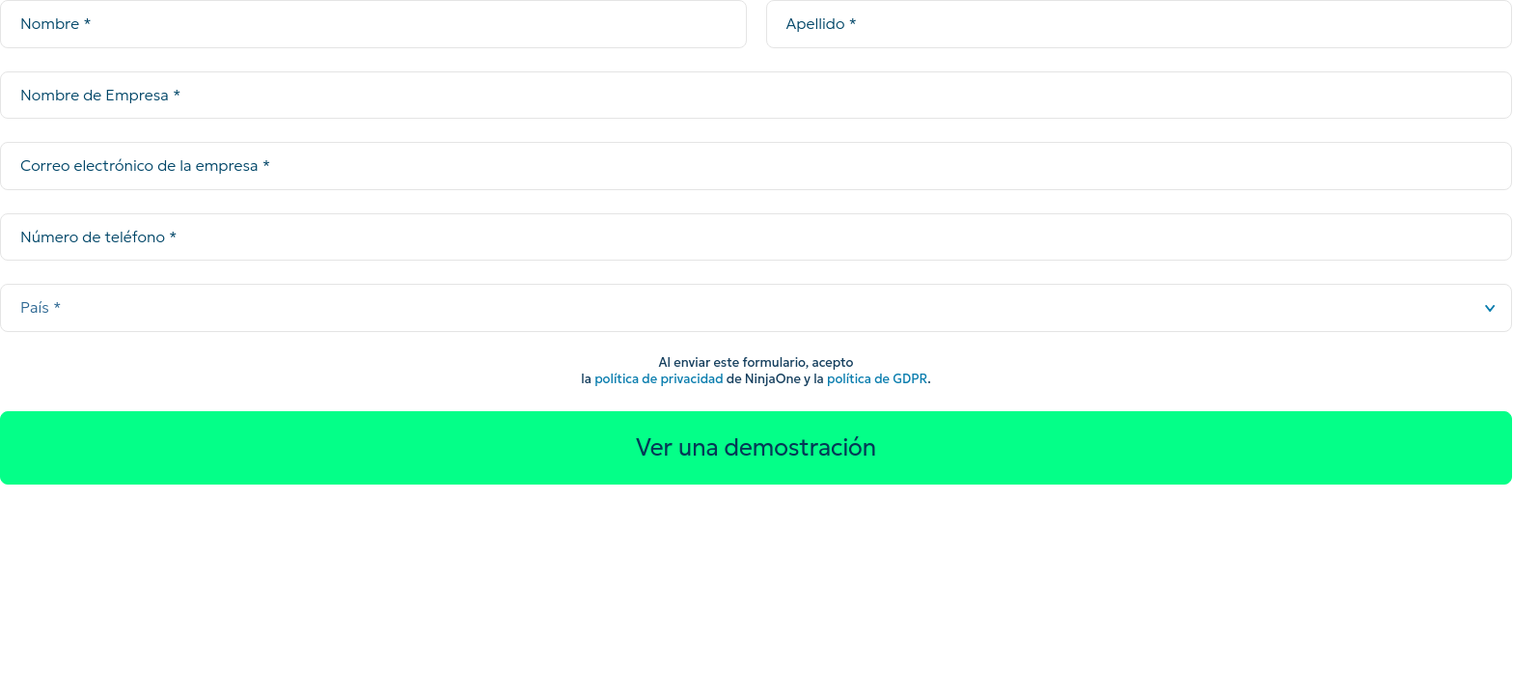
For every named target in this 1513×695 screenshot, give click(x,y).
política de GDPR (877, 379)
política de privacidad (658, 379)
